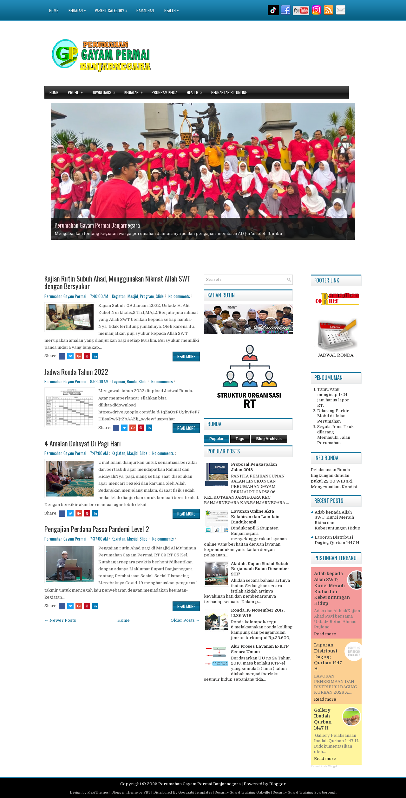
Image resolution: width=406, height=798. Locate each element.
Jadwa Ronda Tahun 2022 (76, 371)
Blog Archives (269, 439)
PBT (146, 792)
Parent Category (113, 7)
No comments (179, 296)
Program (147, 296)
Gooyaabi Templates (195, 792)
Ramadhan (145, 10)
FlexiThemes (97, 792)
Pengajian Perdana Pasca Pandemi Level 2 (96, 529)
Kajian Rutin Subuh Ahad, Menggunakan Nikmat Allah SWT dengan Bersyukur (117, 282)
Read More (186, 356)
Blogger (277, 784)
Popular (216, 439)
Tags (240, 439)
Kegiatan (79, 7)
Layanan (118, 381)
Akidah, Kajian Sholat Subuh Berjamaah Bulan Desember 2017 (260, 569)
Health (173, 7)
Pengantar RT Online (229, 92)
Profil (77, 90)
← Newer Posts (60, 620)
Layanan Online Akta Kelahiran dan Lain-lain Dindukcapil (255, 516)
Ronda (132, 381)
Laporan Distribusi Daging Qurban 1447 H (337, 540)
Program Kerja (164, 92)
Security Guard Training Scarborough (305, 792)
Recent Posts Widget (324, 766)
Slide (160, 296)
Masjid (133, 296)
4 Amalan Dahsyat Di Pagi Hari (82, 443)
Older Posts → (185, 620)
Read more (325, 634)
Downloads (106, 90)
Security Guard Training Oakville (242, 792)
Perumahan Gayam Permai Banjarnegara (97, 225)
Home (53, 10)
